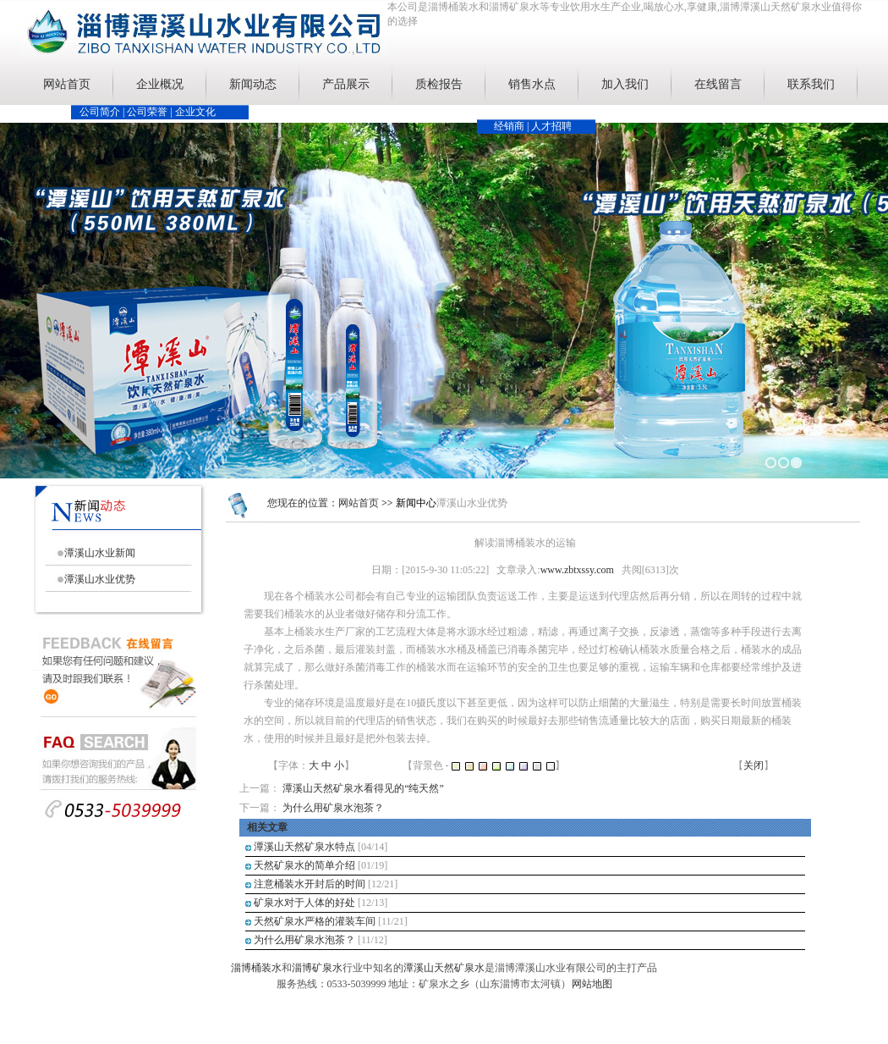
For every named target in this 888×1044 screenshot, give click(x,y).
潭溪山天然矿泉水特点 (304, 847)
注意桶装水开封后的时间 (309, 884)
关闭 (753, 765)
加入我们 (625, 84)
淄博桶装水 (256, 968)
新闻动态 (253, 84)
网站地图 (592, 984)
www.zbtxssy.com (577, 570)
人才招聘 (551, 126)
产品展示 (346, 84)
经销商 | (512, 126)
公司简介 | (103, 112)
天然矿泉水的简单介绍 (304, 865)
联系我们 (811, 84)
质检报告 (439, 84)
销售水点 (532, 84)
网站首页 (66, 84)
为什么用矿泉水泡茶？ (333, 808)
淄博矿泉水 (317, 968)
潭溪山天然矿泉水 (444, 968)
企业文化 (195, 112)
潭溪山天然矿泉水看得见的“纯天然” (363, 788)
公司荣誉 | (150, 112)
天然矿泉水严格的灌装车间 (314, 921)
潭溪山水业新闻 (99, 553)
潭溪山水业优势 (99, 579)
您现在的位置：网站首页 (323, 503)
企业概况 (160, 84)
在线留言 (718, 84)
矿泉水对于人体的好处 (304, 903)
